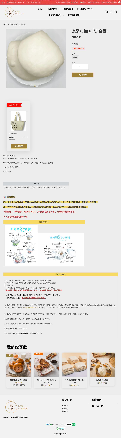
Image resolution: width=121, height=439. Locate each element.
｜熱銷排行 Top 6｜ (85, 9)
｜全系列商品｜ (56, 16)
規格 (73, 54)
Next (65, 59)
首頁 (4, 25)
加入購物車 (19, 147)
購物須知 (65, 412)
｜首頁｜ (40, 9)
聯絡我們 (65, 409)
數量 (73, 63)
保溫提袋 (13, 134)
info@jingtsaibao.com (30, 308)
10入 (75, 58)
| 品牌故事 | (68, 9)
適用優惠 (75, 44)
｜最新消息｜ (53, 9)
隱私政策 (64, 434)
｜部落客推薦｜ (74, 16)
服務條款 (57, 434)
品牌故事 (65, 406)
